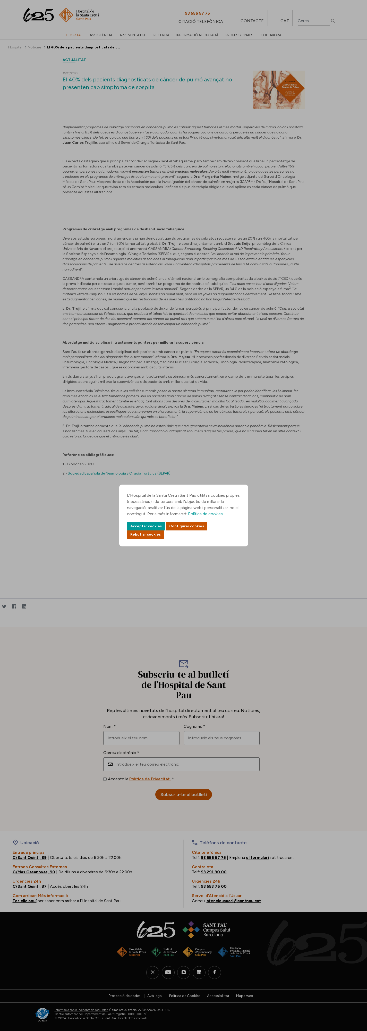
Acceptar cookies (146, 526)
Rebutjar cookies (145, 534)
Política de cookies (205, 513)
